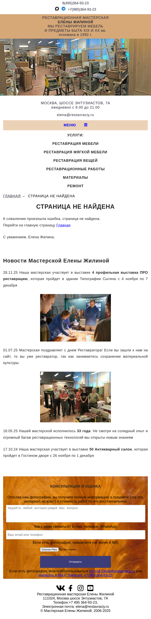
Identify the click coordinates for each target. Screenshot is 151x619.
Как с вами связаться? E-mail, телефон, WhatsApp (75, 535)
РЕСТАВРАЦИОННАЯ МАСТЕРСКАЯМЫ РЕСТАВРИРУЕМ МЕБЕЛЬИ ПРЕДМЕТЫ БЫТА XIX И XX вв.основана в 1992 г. (75, 26)
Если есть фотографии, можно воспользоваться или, (75, 576)
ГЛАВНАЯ (12, 196)
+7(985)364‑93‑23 (78, 9)
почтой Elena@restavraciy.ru (112, 574)
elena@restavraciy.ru (75, 115)
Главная (63, 225)
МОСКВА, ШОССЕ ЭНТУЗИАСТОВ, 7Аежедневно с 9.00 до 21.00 (75, 105)
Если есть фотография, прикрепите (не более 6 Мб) (75, 550)
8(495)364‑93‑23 (75, 3)
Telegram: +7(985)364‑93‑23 (89, 578)
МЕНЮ (75, 125)
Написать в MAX (52, 578)
